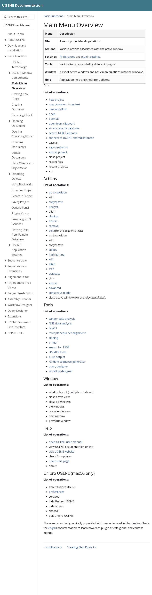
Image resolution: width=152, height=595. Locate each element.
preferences (56, 492)
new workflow (58, 109)
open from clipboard (62, 123)
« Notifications (52, 547)
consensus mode (59, 293)
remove (54, 226)
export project (58, 152)
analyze (54, 207)
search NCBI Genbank (63, 133)
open (52, 114)
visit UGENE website (61, 451)
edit (51, 231)
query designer (58, 366)
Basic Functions (53, 16)
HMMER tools (57, 352)
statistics (54, 273)
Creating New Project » (81, 547)
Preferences (67, 57)
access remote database (64, 128)
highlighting (57, 254)
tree (51, 269)
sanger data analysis (62, 319)
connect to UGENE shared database (71, 138)
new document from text (64, 104)
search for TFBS (59, 347)
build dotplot (57, 357)
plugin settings (90, 57)
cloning (53, 216)
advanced (55, 288)
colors (53, 250)
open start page (59, 461)
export (53, 221)
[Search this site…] (18, 17)
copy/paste (56, 202)
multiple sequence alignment (67, 333)
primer (53, 342)
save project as (58, 147)
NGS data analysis (60, 323)
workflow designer (61, 371)
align (52, 264)
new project (56, 99)
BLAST (53, 328)
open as (54, 119)
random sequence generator (67, 362)
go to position (58, 192)
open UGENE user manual (65, 442)
